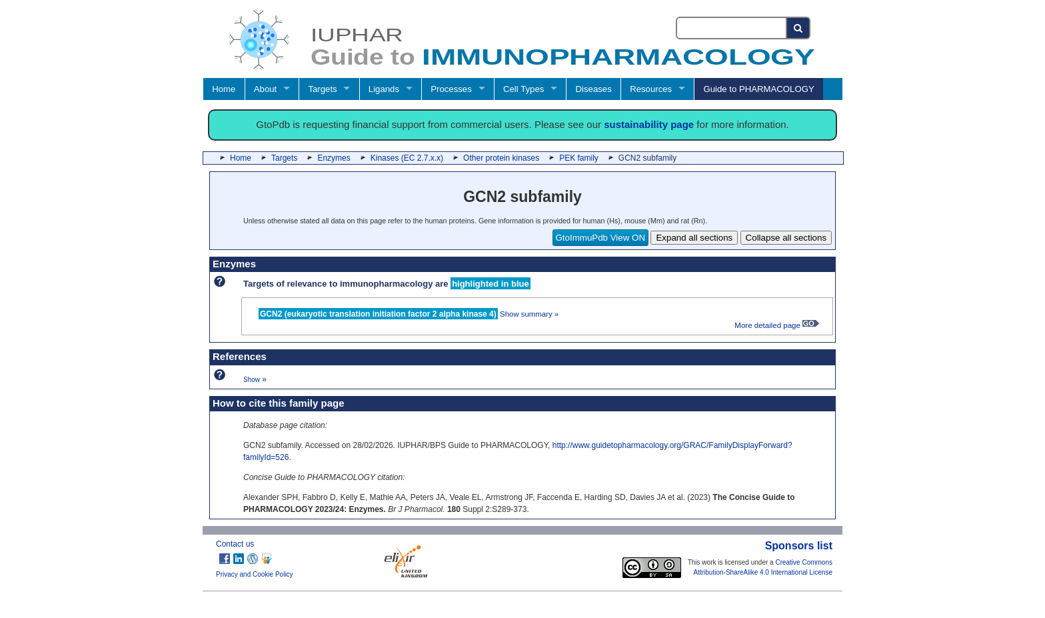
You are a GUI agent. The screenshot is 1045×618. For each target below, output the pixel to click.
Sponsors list (798, 545)
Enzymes (333, 158)
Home (223, 89)
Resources (651, 89)
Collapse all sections (786, 238)
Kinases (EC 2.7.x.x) (407, 158)
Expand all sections (694, 238)
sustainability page (649, 124)
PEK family (578, 158)
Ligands (384, 89)
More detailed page (776, 325)
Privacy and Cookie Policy (254, 574)
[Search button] (798, 28)
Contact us (235, 544)
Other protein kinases (501, 158)
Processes (451, 89)
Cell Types (523, 89)
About (265, 89)
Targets (322, 89)
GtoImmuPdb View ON (601, 238)
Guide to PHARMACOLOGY (758, 89)
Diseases (594, 89)
